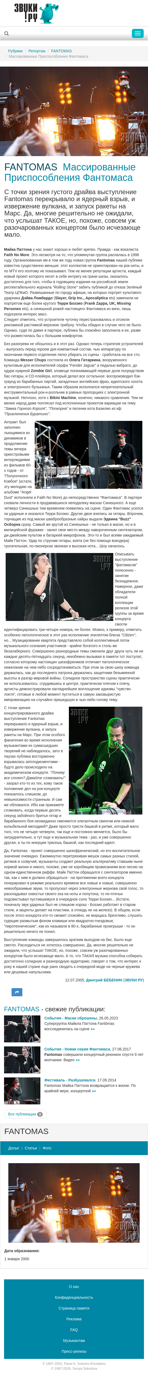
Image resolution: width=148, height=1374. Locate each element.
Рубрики (15, 51)
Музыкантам (74, 1340)
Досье (13, 1148)
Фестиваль (54, 1080)
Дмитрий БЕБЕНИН (104, 980)
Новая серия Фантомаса (87, 1049)
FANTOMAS (61, 51)
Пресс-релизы (74, 1351)
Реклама (74, 1319)
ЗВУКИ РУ (134, 980)
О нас (74, 1286)
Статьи (31, 1148)
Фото (47, 1148)
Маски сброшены (81, 1018)
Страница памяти (74, 1308)
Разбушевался (81, 1080)
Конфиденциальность (74, 1297)
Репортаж (37, 51)
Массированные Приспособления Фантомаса (70, 172)
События (52, 1018)
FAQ (74, 1330)
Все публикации (25, 1114)
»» (93, 1029)
